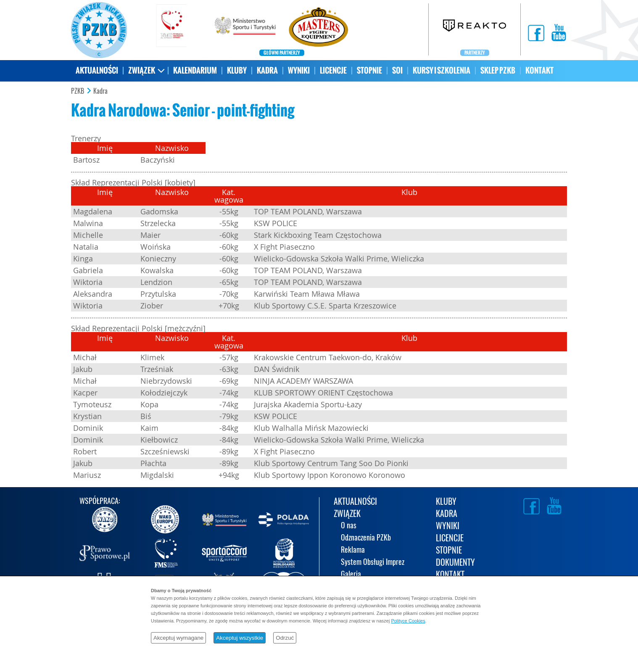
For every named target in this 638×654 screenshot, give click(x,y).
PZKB (77, 91)
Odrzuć (285, 638)
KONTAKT (539, 70)
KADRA (267, 70)
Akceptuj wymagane (178, 638)
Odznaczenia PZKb (366, 538)
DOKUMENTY (455, 563)
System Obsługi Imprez (372, 562)
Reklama (353, 550)
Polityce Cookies (408, 620)
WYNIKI (299, 70)
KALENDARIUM (195, 70)
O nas (348, 526)
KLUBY (237, 70)
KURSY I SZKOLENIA (441, 70)
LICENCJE (333, 70)
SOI (397, 70)
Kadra (100, 91)
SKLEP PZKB (497, 70)
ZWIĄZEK (141, 70)
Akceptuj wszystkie (239, 638)
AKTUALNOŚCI (97, 70)
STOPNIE (369, 70)
